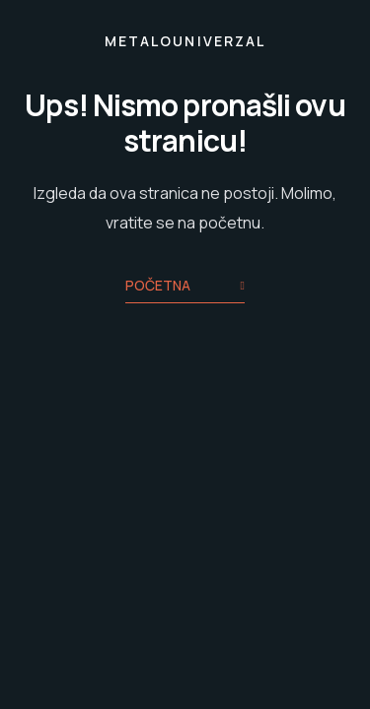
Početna (185, 287)
